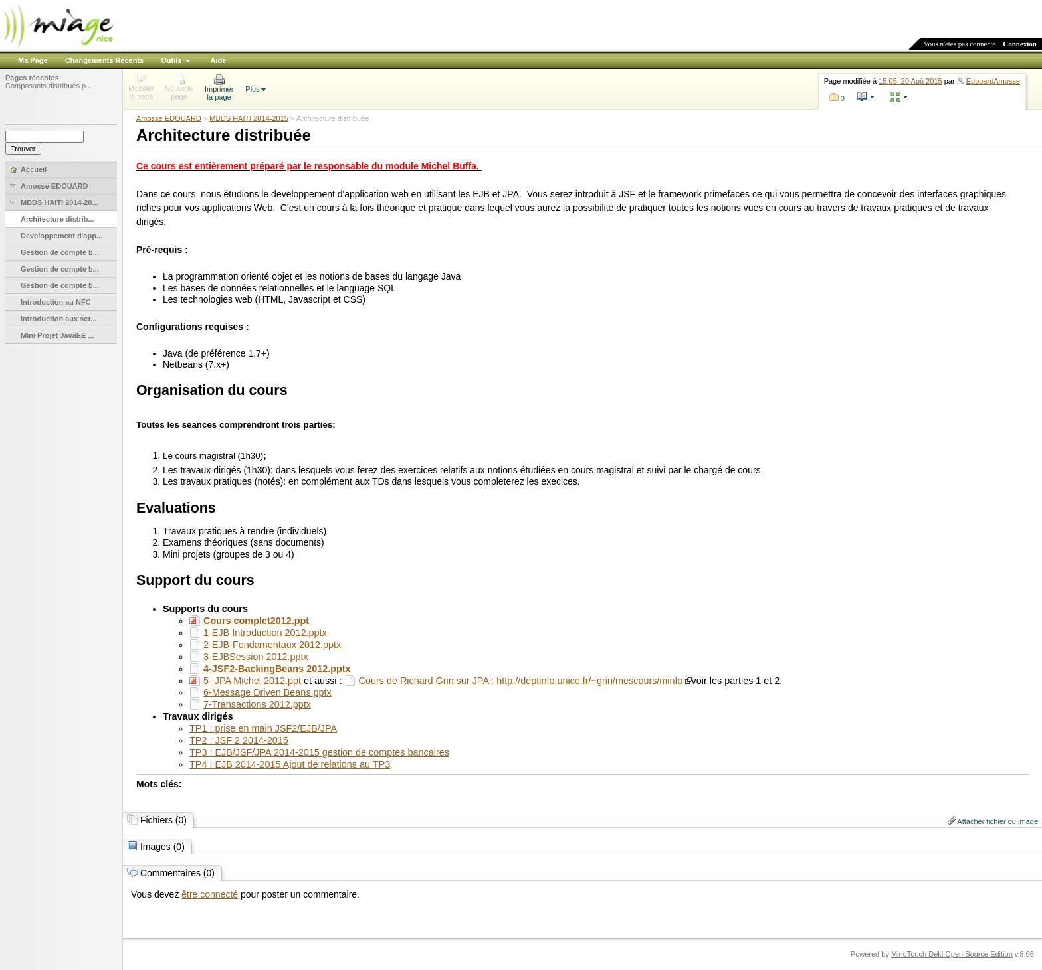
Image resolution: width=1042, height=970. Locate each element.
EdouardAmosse (993, 81)
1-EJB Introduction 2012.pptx (265, 632)
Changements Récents (104, 60)
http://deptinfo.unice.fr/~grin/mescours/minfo (589, 680)
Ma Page (33, 60)
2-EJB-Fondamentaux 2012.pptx (272, 644)
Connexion (1020, 44)
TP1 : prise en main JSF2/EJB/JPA (263, 728)
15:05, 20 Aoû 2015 (910, 81)
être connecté (209, 894)
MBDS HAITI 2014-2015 (248, 118)
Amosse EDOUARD (168, 118)
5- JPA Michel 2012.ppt (252, 680)
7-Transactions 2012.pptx (257, 704)
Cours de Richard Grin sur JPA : (428, 680)
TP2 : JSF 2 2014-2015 (238, 740)
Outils (171, 60)
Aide (218, 60)
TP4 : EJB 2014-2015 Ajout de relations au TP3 (289, 764)
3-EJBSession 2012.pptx (255, 656)
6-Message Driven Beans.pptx (267, 692)
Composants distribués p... (48, 86)
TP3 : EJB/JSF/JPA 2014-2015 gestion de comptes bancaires (319, 752)
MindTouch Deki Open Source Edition (952, 954)
